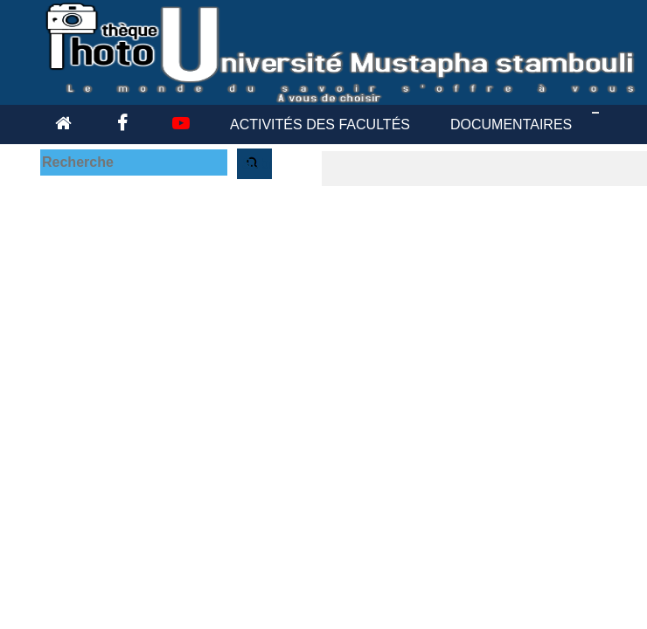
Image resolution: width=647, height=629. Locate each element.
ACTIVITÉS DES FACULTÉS (320, 124)
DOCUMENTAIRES (511, 124)
